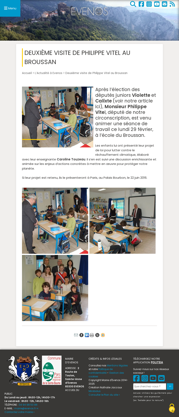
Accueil (27, 73)
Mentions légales (117, 365)
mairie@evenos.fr (25, 408)
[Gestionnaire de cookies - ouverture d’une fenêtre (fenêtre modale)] (172, 409)
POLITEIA (157, 362)
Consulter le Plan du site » (104, 394)
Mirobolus (95, 391)
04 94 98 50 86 (28, 404)
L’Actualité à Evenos (48, 73)
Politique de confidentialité (101, 371)
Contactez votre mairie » (19, 412)
